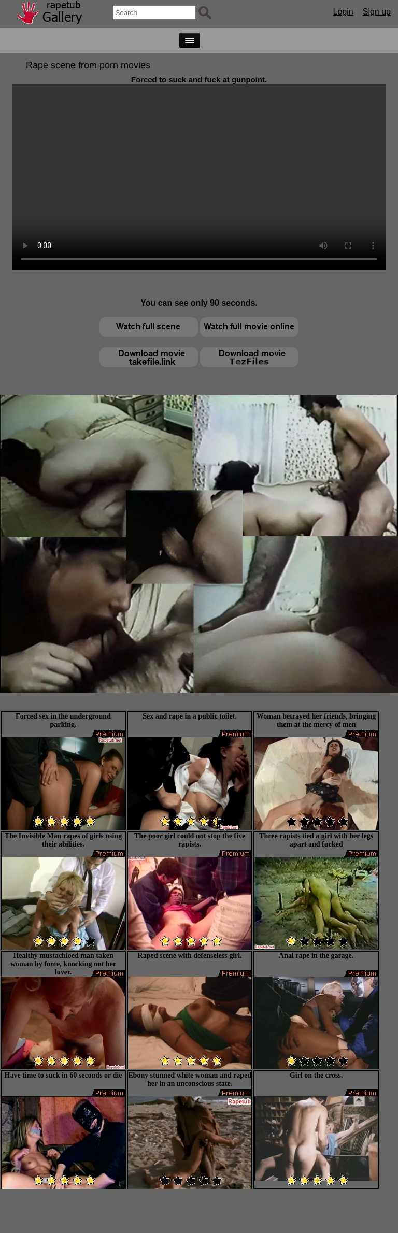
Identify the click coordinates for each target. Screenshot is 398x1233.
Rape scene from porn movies (88, 65)
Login (343, 11)
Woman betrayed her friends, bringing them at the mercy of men (316, 720)
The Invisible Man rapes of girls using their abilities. (63, 840)
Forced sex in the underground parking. (63, 720)
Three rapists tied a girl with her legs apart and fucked (316, 840)
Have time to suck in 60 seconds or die (63, 1075)
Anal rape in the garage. (316, 955)
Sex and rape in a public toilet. (190, 716)
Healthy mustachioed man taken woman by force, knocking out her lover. (63, 964)
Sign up (377, 11)
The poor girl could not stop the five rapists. (189, 840)
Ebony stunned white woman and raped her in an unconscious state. (189, 1079)
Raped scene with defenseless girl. (190, 955)
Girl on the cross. (316, 1075)
